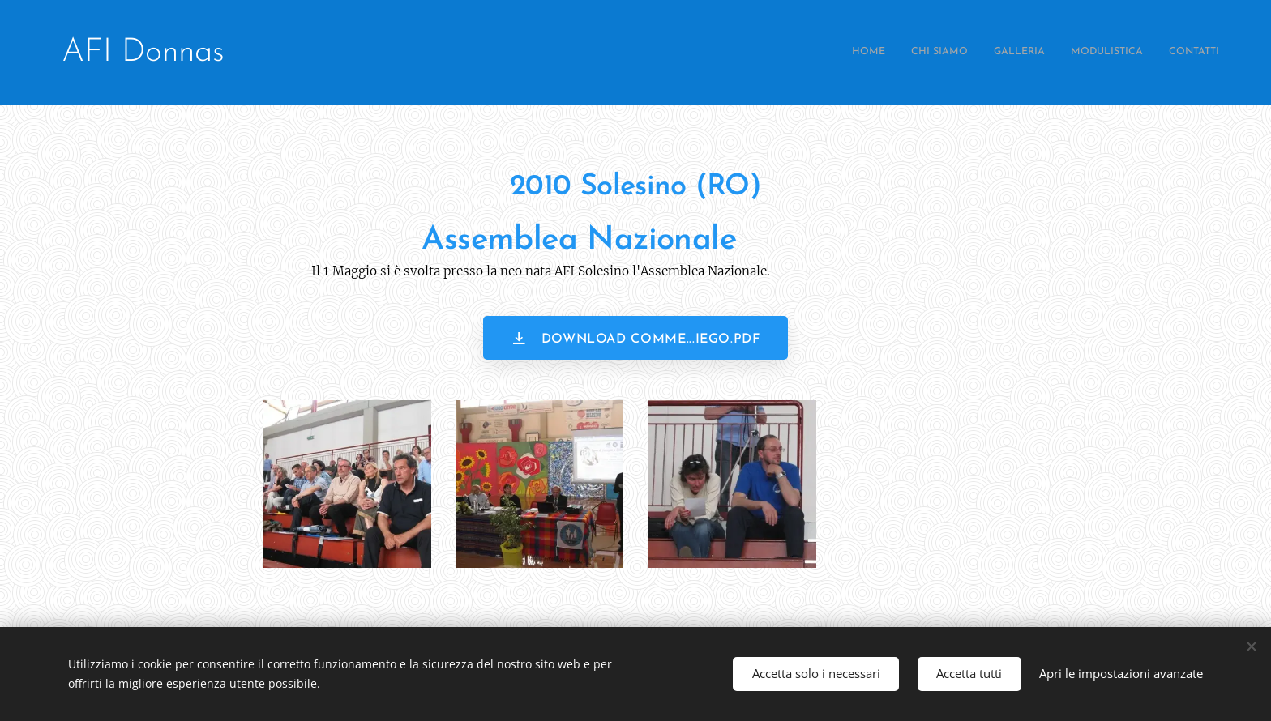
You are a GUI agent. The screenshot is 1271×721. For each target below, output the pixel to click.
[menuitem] (1119, 52)
